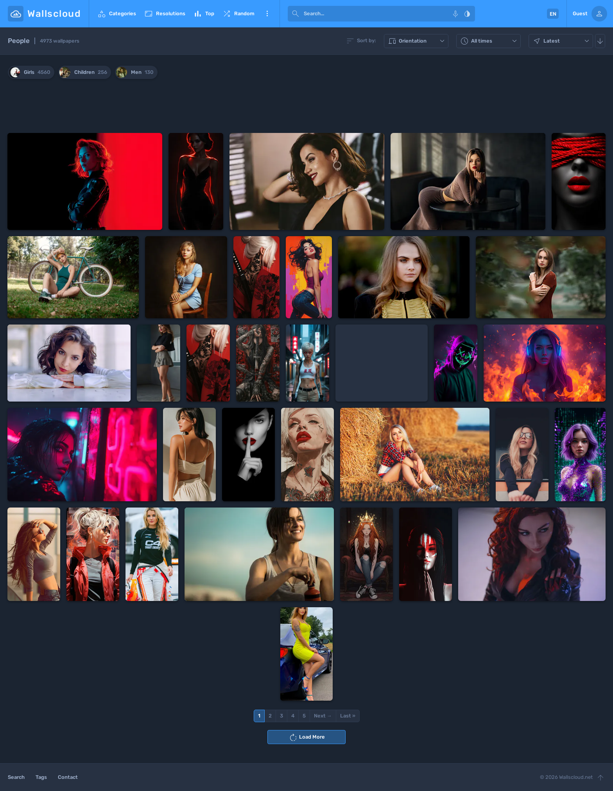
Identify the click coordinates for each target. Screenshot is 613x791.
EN (553, 14)
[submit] (295, 14)
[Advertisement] (306, 107)
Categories (116, 13)
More (267, 13)
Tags (41, 777)
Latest (561, 41)
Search (16, 777)
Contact (68, 777)
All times (489, 41)
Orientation (417, 41)
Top (203, 13)
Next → (323, 716)
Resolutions (164, 13)
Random (238, 13)
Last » (347, 716)
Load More (307, 737)
